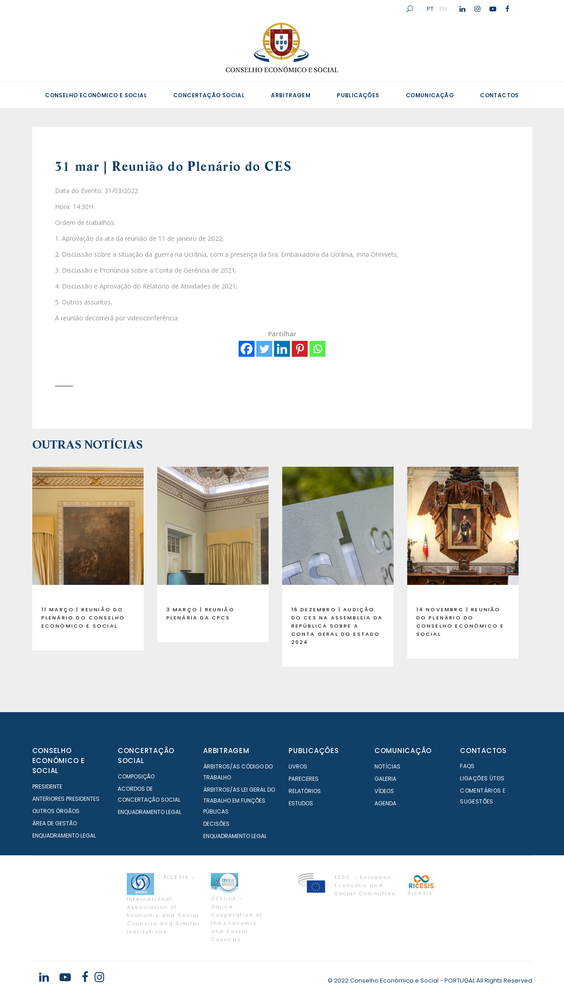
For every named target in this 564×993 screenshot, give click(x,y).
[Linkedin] (282, 349)
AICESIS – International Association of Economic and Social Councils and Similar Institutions (163, 904)
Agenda (385, 803)
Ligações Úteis (482, 778)
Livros (298, 766)
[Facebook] (247, 349)
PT (430, 9)
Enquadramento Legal (64, 835)
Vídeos (384, 791)
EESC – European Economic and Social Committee (365, 885)
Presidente (47, 786)
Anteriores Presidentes (66, 799)
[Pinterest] (300, 349)
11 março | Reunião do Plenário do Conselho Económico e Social (83, 617)
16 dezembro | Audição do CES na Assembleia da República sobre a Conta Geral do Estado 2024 (337, 626)
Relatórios (305, 791)
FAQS (467, 766)
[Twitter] (264, 349)
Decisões (216, 824)
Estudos (301, 803)
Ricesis (420, 893)
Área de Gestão (54, 823)
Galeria (385, 779)
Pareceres (304, 779)
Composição (136, 776)
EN (443, 9)
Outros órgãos (56, 811)
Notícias (387, 766)
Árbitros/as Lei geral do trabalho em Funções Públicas (239, 800)
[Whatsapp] (317, 349)
